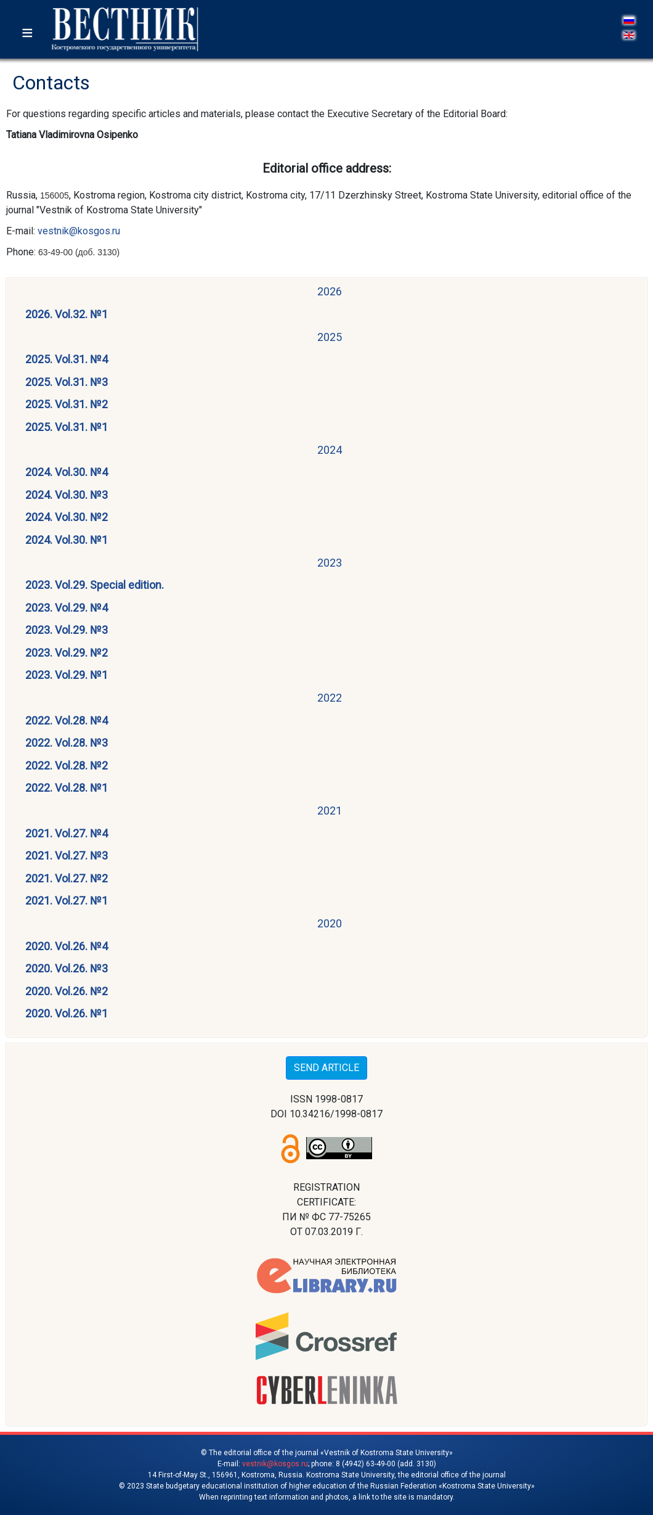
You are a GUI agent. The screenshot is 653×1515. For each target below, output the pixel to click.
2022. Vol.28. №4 (66, 720)
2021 (329, 810)
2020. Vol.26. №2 (66, 991)
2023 (329, 562)
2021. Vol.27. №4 (66, 833)
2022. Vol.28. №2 (66, 765)
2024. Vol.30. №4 (66, 472)
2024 (329, 449)
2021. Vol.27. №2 (66, 878)
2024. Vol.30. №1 (66, 539)
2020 (329, 923)
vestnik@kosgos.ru (79, 231)
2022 (329, 697)
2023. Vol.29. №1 (66, 674)
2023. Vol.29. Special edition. (94, 584)
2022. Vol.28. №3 (66, 742)
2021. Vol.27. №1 (66, 900)
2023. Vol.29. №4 (66, 607)
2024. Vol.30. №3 (66, 494)
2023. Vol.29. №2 (66, 652)
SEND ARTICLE (326, 1068)
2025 (329, 337)
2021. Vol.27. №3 (66, 855)
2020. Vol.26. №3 (66, 968)
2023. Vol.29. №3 (66, 629)
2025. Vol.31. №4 (66, 359)
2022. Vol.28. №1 (66, 787)
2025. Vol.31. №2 (66, 404)
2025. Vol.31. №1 (66, 427)
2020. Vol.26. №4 (66, 946)
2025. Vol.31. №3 (66, 382)
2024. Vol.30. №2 (66, 517)
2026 (329, 291)
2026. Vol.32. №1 (66, 314)
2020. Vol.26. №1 (66, 1013)
